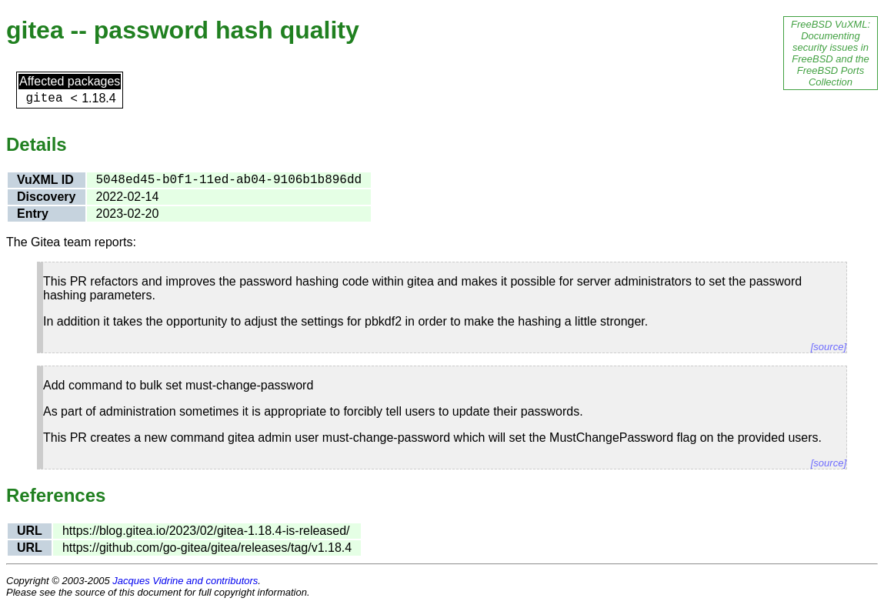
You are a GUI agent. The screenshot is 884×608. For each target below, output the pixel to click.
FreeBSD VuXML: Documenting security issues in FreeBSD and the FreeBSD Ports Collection (830, 53)
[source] (828, 346)
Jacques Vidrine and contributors (185, 580)
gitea (43, 98)
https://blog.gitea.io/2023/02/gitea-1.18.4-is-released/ (206, 530)
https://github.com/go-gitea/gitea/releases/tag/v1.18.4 (207, 547)
